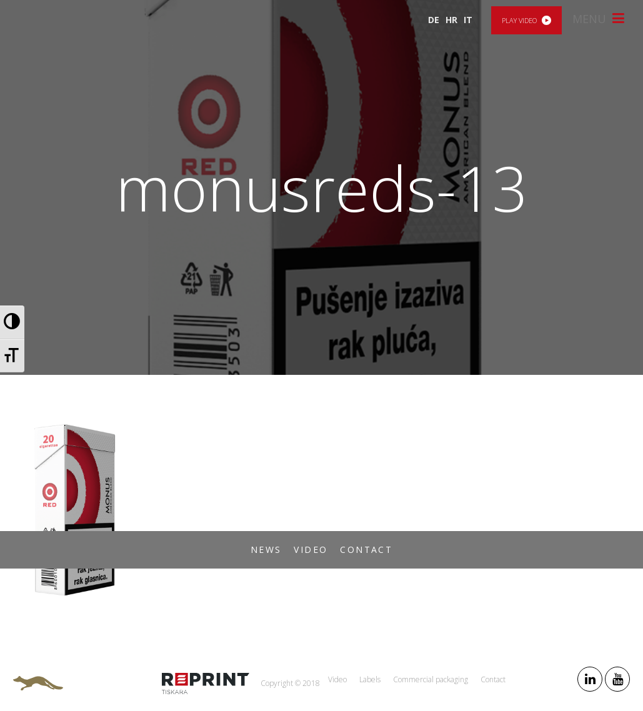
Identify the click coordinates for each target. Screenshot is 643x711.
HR (451, 20)
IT (468, 20)
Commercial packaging (430, 679)
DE (433, 20)
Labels (370, 679)
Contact (366, 549)
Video (310, 549)
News (266, 549)
